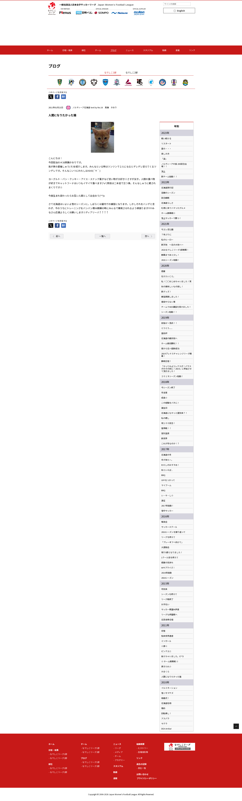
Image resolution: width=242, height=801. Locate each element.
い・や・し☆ (167, 495)
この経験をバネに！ (170, 403)
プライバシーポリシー (147, 778)
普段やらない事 (168, 302)
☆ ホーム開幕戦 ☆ (169, 661)
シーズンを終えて (169, 594)
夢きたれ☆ (166, 666)
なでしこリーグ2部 (58, 758)
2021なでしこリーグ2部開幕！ (175, 250)
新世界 (164, 438)
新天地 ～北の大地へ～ (172, 245)
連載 (178, 50)
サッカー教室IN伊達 (170, 609)
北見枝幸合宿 (167, 619)
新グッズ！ (166, 291)
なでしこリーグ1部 (58, 754)
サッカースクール (169, 527)
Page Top (236, 726)
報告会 (164, 522)
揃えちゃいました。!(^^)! (172, 656)
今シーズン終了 (168, 387)
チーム (98, 50)
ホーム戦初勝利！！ (170, 343)
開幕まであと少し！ (170, 255)
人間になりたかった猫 (171, 676)
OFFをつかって (168, 480)
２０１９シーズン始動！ (172, 376)
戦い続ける (166, 138)
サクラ (164, 723)
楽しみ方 (165, 154)
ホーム (50, 50)
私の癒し (165, 418)
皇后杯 (164, 333)
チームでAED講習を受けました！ (176, 307)
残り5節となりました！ (171, 552)
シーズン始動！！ (169, 312)
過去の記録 (141, 764)
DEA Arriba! (166, 728)
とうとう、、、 (167, 328)
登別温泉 (165, 433)
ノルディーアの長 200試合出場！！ (174, 165)
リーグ (118, 748)
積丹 (163, 708)
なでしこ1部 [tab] (110, 72)
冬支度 (164, 392)
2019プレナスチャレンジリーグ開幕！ (176, 354)
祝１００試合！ (168, 423)
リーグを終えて (168, 537)
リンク (192, 50)
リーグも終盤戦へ (169, 614)
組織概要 (140, 744)
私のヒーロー (167, 239)
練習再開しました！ (170, 296)
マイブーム (166, 485)
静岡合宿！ (166, 361)
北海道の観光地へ (169, 338)
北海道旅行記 (167, 187)
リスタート (166, 143)
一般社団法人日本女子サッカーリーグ (96, 4)
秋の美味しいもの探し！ (172, 286)
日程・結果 (67, 50)
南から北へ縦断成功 (170, 348)
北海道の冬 (166, 455)
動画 (164, 50)
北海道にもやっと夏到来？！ (174, 413)
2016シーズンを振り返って (173, 532)
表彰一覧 (142, 768)
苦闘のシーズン (168, 193)
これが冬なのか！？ (170, 443)
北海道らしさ (167, 203)
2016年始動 (166, 573)
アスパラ (165, 718)
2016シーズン (167, 578)
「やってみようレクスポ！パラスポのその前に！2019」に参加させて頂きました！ (176, 368)
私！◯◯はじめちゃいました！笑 (176, 281)
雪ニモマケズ (167, 693)
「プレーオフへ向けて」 (172, 542)
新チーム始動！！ (169, 176)
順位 (84, 50)
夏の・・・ (166, 148)
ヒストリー (143, 748)
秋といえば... (167, 470)
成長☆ (164, 397)
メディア (119, 752)
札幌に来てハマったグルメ (173, 208)
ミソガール (166, 641)
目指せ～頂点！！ (169, 323)
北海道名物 (166, 703)
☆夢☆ (164, 646)
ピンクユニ (166, 651)
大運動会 (165, 547)
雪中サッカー (167, 511)
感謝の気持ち (167, 562)
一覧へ (102, 236)
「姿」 (164, 159)
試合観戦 (165, 198)
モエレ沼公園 (167, 229)
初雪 (163, 631)
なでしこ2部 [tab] (132, 72)
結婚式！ (165, 698)
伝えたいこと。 (168, 276)
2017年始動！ (167, 505)
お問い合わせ (142, 774)
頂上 (163, 171)
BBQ (163, 475)
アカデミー (120, 760)
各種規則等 (143, 752)
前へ (58, 236)
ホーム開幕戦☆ (168, 213)
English (181, 10)
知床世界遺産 (167, 636)
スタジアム (148, 50)
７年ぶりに (166, 234)
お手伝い (165, 604)
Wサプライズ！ (168, 567)
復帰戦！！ (166, 428)
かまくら (165, 671)
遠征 (163, 500)
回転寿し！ (166, 713)
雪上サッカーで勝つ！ (171, 218)
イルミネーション (169, 688)
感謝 (163, 271)
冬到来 (164, 589)
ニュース (130, 50)
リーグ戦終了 (167, 599)
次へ (147, 236)
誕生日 (164, 408)
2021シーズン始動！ (170, 260)
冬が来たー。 (167, 460)
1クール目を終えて (169, 557)
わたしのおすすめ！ (170, 465)
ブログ (114, 50)
